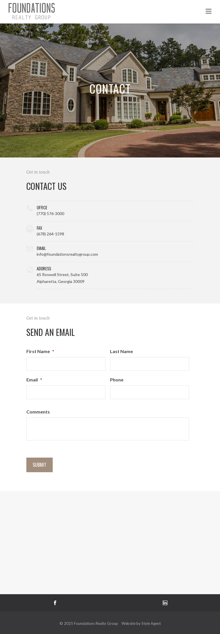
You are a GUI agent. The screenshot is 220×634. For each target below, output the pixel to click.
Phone (116, 379)
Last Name (121, 351)
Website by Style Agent (141, 623)
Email (34, 379)
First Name (40, 351)
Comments (38, 411)
